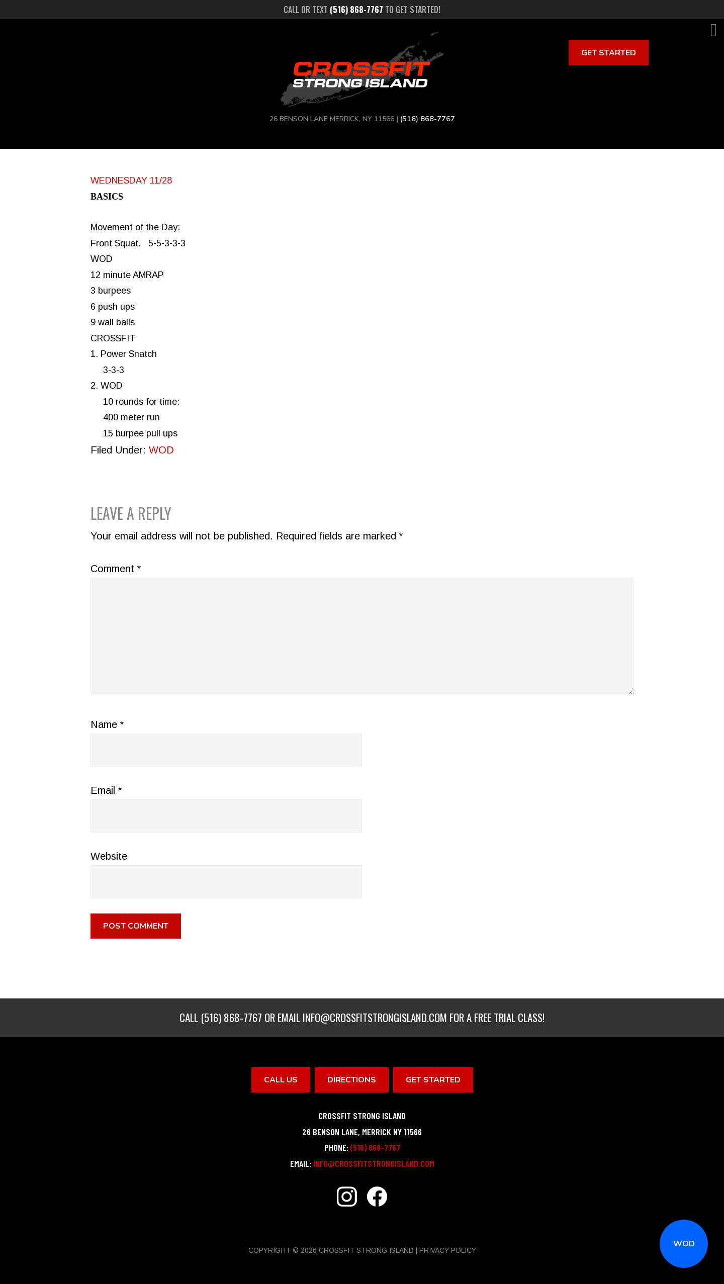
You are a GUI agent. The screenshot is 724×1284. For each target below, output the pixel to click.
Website (108, 856)
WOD (684, 1243)
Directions (351, 1079)
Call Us (281, 1079)
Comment (115, 568)
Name (107, 724)
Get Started (608, 52)
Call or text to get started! (362, 10)
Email (106, 790)
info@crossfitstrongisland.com (375, 1017)
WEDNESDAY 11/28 (131, 180)
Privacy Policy (447, 1250)
